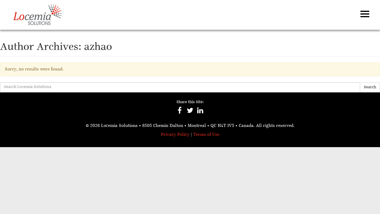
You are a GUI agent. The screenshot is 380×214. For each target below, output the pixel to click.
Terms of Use (206, 135)
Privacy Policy (175, 135)
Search (370, 87)
